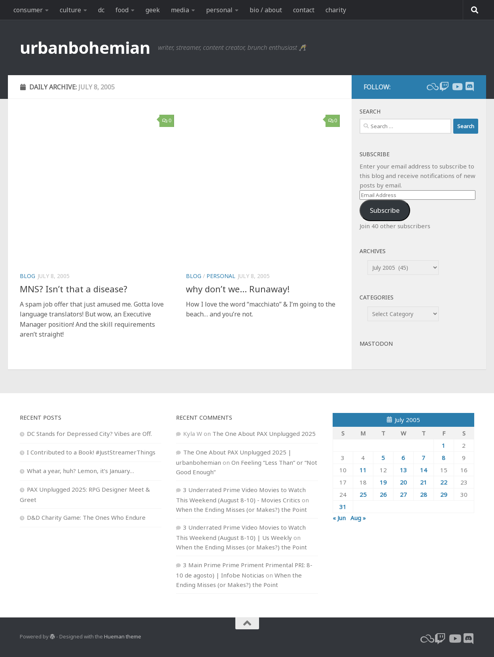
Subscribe (384, 210)
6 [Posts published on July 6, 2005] (403, 458)
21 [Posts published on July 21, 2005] (423, 482)
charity (336, 10)
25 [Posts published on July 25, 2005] (363, 494)
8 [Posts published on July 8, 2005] (443, 458)
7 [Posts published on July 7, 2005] (423, 458)
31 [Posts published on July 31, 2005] (342, 507)
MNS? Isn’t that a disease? (73, 289)
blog (27, 276)
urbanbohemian (85, 47)
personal (219, 10)
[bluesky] (431, 86)
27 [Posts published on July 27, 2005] (403, 494)
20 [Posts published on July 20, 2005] (403, 482)
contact (303, 10)
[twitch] (444, 86)
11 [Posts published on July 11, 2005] (363, 470)
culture (70, 10)
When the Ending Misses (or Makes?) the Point (241, 509)
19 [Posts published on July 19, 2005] (383, 482)
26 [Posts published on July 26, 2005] (383, 494)
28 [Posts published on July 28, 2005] (423, 494)
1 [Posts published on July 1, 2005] (443, 445)
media (180, 10)
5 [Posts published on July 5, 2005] (383, 458)
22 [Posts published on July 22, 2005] (443, 482)
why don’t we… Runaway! (238, 289)
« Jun (339, 518)
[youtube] (457, 86)
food (122, 10)
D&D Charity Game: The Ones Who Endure (86, 517)
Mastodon (376, 343)
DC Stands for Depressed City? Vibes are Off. (89, 433)
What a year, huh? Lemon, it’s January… (80, 471)
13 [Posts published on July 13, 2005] (403, 470)
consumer (28, 10)
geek (153, 10)
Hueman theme (122, 636)
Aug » (358, 518)
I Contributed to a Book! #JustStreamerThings (91, 452)
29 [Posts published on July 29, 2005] (443, 494)
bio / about (266, 10)
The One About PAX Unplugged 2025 (264, 433)
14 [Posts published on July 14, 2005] (423, 470)
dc (101, 10)
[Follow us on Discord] (469, 86)
